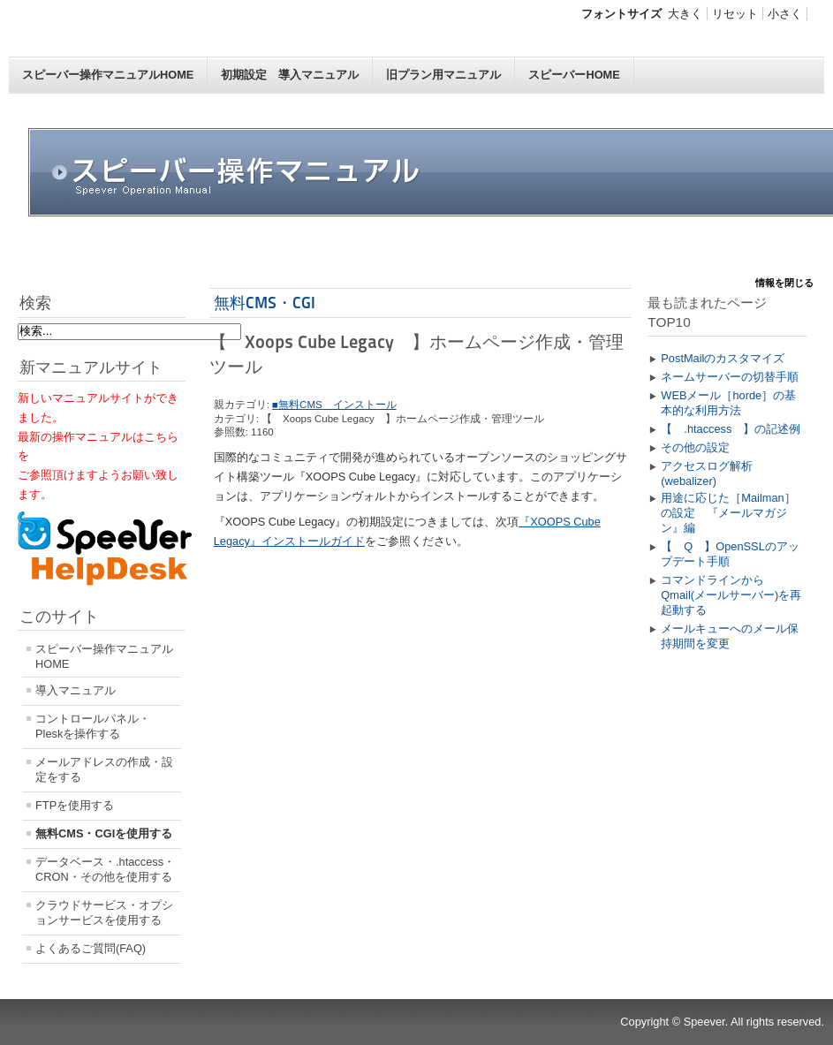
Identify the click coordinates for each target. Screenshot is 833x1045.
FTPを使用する (74, 805)
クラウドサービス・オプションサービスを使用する (104, 912)
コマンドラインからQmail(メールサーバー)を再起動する (731, 595)
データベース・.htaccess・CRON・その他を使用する (105, 869)
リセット (735, 13)
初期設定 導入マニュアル (290, 74)
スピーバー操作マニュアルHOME (107, 74)
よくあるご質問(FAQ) (90, 948)
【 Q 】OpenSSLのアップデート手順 (730, 554)
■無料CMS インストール (334, 404)
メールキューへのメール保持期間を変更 (730, 636)
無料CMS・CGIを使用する (103, 833)
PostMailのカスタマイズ (722, 358)
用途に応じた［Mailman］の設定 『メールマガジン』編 (728, 512)
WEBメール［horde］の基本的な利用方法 (728, 403)
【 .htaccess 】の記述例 (730, 428)
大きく (685, 13)
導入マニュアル (75, 690)
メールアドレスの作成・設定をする (104, 769)
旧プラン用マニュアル (443, 74)
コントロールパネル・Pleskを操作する (92, 726)
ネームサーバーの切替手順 (730, 376)
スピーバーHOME (573, 74)
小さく (785, 13)
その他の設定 (695, 447)
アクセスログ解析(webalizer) (707, 473)
